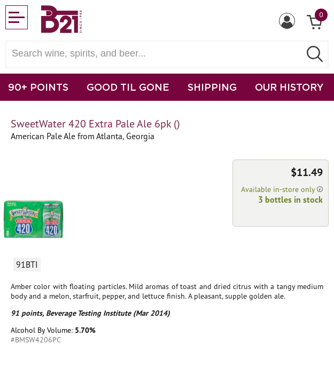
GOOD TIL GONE (128, 87)
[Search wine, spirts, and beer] (156, 54)
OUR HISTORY (289, 87)
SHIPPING (212, 87)
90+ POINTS (38, 87)
